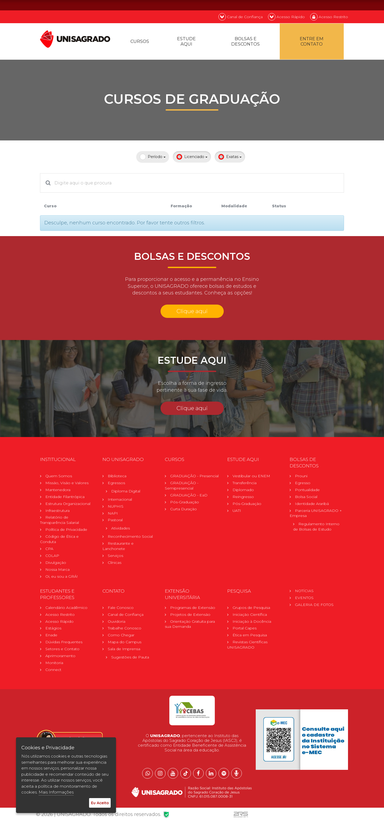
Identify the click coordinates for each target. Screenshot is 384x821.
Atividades (120, 529)
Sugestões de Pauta (130, 659)
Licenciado (191, 158)
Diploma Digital (125, 492)
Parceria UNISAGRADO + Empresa (316, 514)
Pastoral (115, 521)
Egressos (116, 484)
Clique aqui (192, 312)
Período (153, 158)
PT (312, 4)
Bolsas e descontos (246, 42)
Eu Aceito (100, 802)
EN (327, 4)
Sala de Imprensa (124, 650)
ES (341, 4)
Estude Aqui (187, 42)
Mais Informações (56, 792)
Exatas (230, 158)
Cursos (140, 42)
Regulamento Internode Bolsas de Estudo (316, 528)
